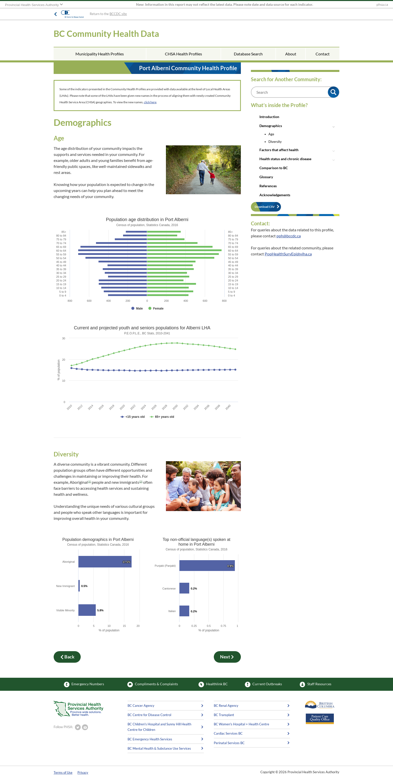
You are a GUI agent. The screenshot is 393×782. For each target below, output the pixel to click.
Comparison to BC (273, 168)
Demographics (270, 126)
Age (271, 134)
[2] (140, 481)
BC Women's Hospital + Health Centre (241, 724)
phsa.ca (382, 5)
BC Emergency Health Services (150, 739)
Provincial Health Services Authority (32, 5)
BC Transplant (224, 715)
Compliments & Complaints (152, 684)
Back (67, 657)
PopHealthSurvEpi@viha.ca (288, 253)
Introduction (269, 117)
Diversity (275, 142)
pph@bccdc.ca (288, 235)
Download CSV (265, 207)
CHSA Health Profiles (183, 53)
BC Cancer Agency (141, 706)
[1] (89, 481)
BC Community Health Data (106, 33)
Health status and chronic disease (285, 159)
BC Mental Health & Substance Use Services (159, 748)
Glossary (266, 177)
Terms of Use (63, 772)
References (268, 186)
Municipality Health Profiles (99, 53)
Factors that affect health (279, 150)
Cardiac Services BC (228, 733)
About (290, 53)
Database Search (248, 53)
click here (150, 102)
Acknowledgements (274, 195)
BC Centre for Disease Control (149, 715)
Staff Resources (315, 684)
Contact (323, 53)
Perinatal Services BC (229, 743)
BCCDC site (118, 14)
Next (227, 657)
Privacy (82, 772)
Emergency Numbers (84, 684)
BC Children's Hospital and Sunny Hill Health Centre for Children (159, 727)
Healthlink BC (213, 684)
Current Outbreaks (263, 684)
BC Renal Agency (226, 706)
